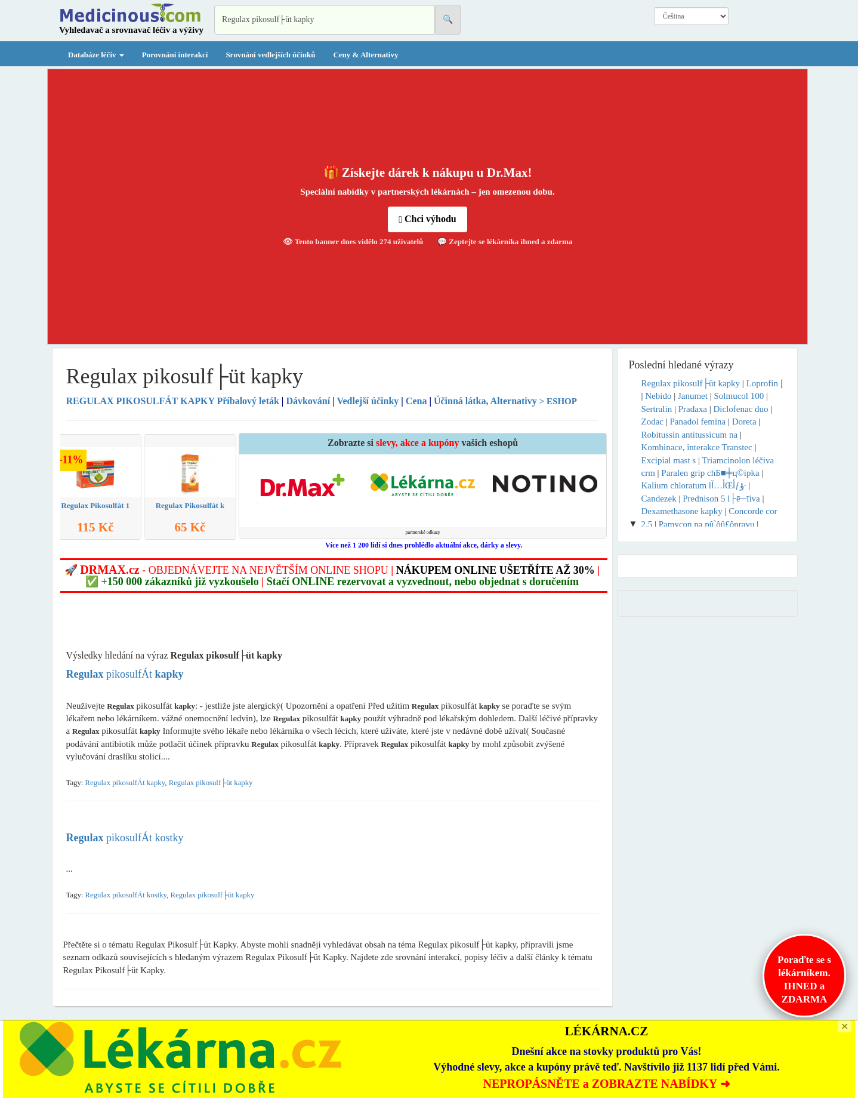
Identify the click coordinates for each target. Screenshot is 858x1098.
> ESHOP (558, 401)
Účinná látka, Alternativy (485, 401)
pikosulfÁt (125, 674)
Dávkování (308, 401)
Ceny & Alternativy (365, 54)
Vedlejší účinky (368, 401)
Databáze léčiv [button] (96, 54)
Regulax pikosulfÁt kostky (126, 895)
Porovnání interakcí (175, 54)
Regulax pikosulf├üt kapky (211, 783)
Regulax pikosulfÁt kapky (125, 783)
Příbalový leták (174, 401)
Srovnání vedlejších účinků (270, 54)
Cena (416, 401)
